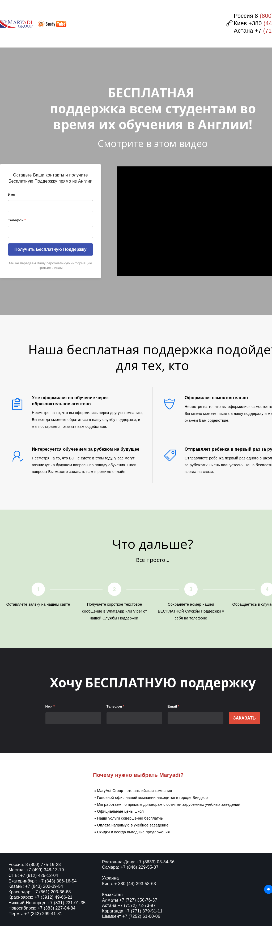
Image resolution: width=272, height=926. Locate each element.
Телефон (17, 220)
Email (174, 706)
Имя (11, 195)
